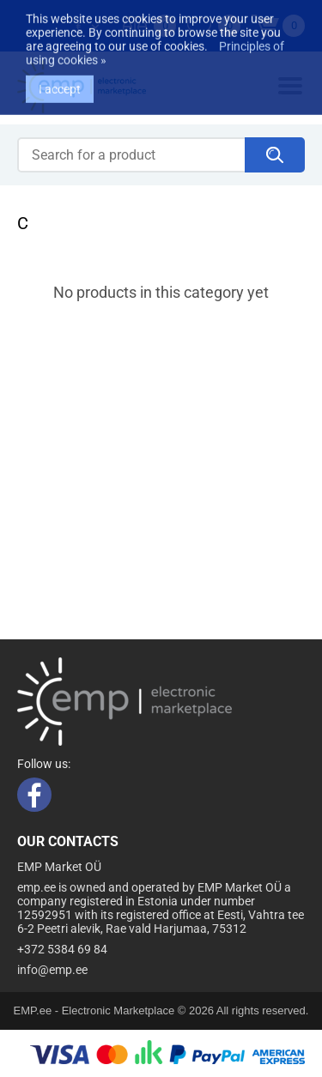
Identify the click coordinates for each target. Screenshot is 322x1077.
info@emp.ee (52, 970)
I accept (60, 72)
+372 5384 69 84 (62, 949)
